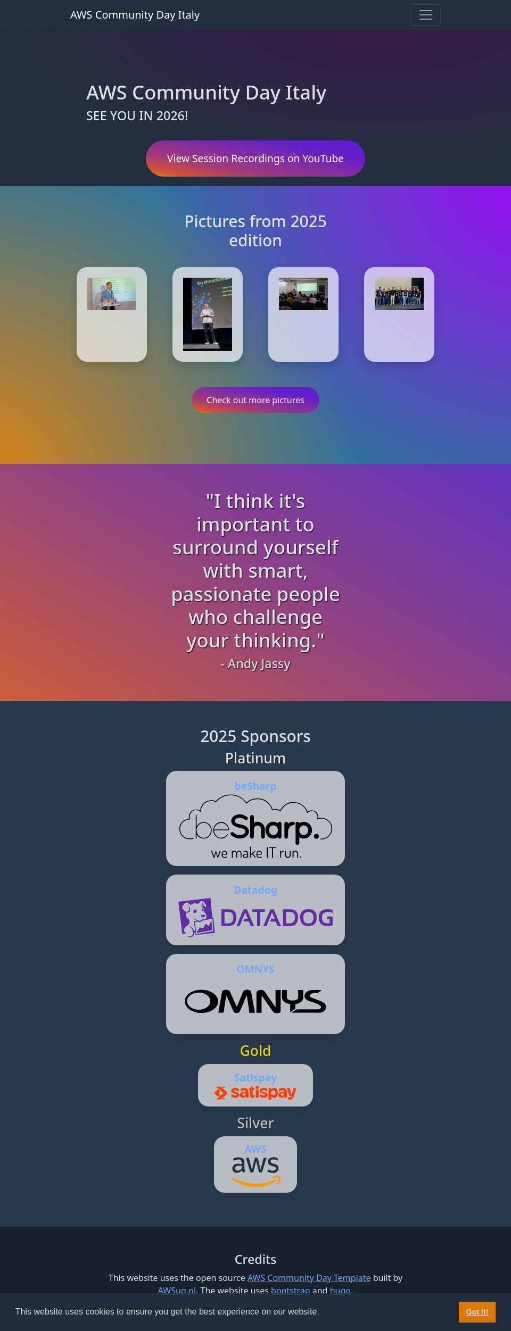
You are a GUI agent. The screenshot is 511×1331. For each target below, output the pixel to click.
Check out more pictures (255, 400)
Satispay (255, 1077)
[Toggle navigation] (426, 15)
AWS (255, 1149)
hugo (340, 1290)
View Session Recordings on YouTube (255, 158)
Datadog (255, 890)
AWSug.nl (177, 1290)
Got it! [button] (477, 1312)
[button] (323, 1313)
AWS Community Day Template (309, 1278)
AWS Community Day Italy (135, 14)
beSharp (256, 786)
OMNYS (255, 969)
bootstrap (290, 1290)
